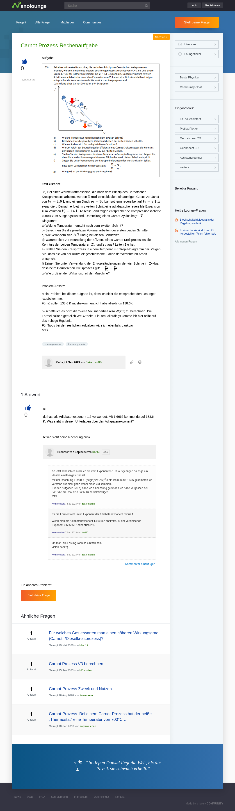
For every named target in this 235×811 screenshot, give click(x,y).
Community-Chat (191, 87)
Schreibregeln (59, 796)
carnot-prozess (53, 344)
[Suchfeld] (107, 5)
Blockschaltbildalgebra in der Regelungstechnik (197, 221)
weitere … (186, 167)
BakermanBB (94, 362)
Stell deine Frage (197, 22)
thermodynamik (76, 344)
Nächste (161, 37)
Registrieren (212, 5)
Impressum (80, 796)
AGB (30, 796)
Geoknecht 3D (189, 148)
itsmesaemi (87, 695)
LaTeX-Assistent (190, 119)
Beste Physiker (189, 77)
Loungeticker (192, 54)
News (17, 796)
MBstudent (85, 670)
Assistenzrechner (191, 157)
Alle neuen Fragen (186, 241)
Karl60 (96, 452)
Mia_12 (83, 645)
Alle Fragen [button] (43, 22)
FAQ (42, 796)
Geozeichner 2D (190, 138)
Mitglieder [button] (67, 22)
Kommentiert (58, 504)
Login (194, 5)
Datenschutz (101, 796)
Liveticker (190, 44)
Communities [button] (92, 22)
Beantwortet (64, 452)
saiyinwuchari (88, 726)
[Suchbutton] (146, 5)
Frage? (21, 22)
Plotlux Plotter (189, 128)
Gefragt (60, 362)
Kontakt (120, 796)
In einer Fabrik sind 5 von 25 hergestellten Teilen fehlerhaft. (198, 232)
